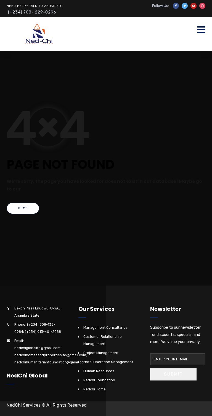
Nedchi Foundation (99, 380)
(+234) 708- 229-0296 (32, 12)
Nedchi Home (94, 389)
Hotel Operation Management (108, 362)
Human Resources (98, 371)
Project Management (100, 353)
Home (23, 208)
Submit (173, 374)
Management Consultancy (105, 327)
